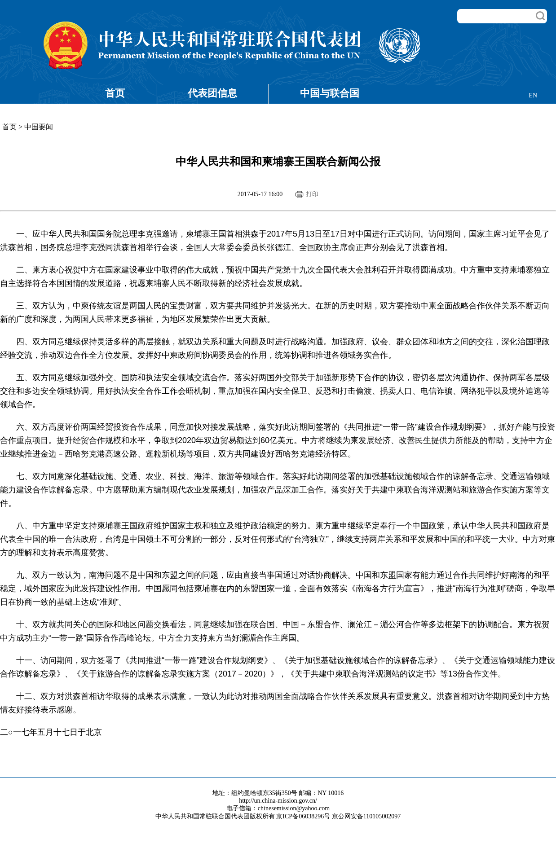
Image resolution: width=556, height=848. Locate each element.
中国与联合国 (329, 93)
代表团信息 (212, 93)
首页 (115, 93)
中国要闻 (38, 127)
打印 (312, 194)
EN (533, 95)
